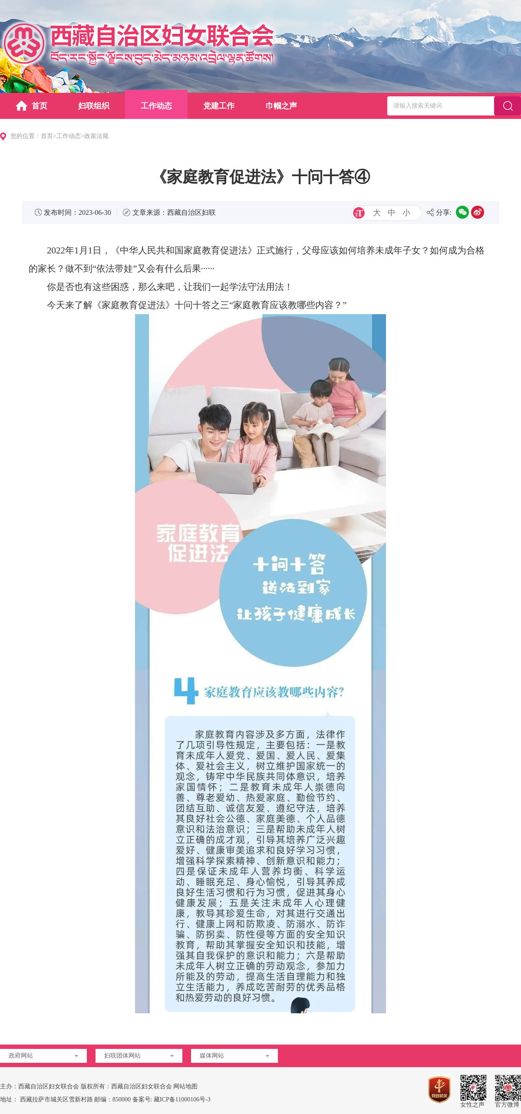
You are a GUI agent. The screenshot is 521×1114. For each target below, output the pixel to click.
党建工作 (218, 106)
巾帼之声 (281, 106)
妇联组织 (93, 106)
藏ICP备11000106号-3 (182, 1099)
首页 (31, 106)
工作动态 (156, 106)
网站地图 (185, 1086)
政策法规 (96, 136)
